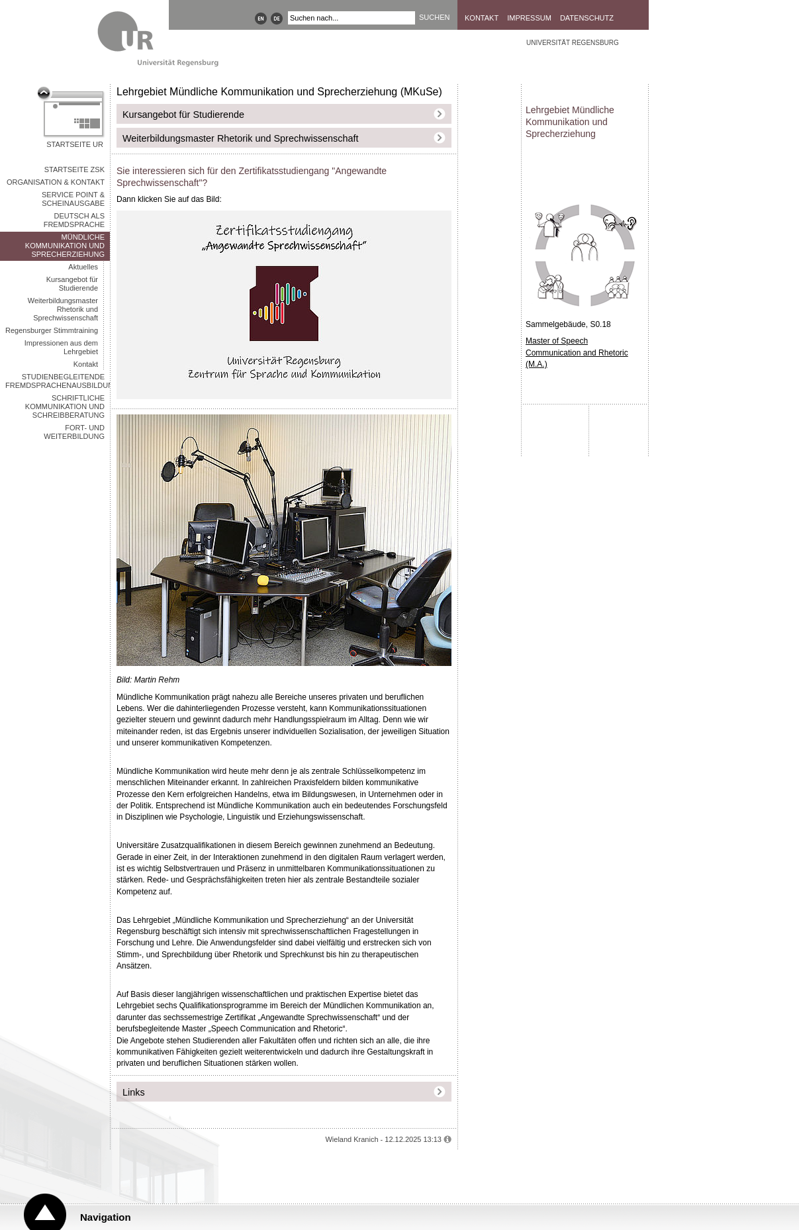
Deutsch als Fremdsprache (74, 220)
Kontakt (481, 18)
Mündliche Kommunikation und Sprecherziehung (65, 245)
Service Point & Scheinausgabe (73, 199)
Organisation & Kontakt (56, 182)
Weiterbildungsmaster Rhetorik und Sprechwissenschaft (63, 309)
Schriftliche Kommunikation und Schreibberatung (65, 406)
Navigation (105, 1217)
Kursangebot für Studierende (72, 283)
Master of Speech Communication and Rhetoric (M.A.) (577, 352)
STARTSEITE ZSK (74, 169)
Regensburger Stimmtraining (51, 330)
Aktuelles (83, 267)
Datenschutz (587, 18)
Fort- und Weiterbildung (74, 432)
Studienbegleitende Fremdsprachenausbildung (57, 381)
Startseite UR (74, 144)
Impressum (529, 18)
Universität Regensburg (572, 42)
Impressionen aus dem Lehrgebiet (61, 347)
